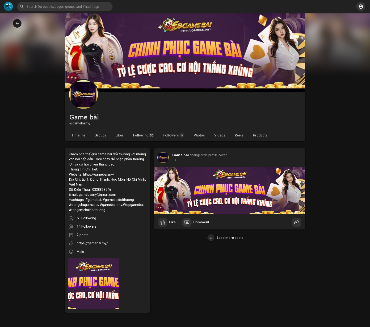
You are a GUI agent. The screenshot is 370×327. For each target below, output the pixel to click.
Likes (120, 135)
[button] (65, 6)
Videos (219, 135)
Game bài (180, 155)
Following (143, 135)
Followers (173, 135)
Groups (100, 135)
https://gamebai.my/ (92, 243)
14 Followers (87, 226)
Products (260, 135)
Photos (199, 135)
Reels (239, 135)
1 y (174, 159)
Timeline (78, 135)
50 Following (86, 218)
